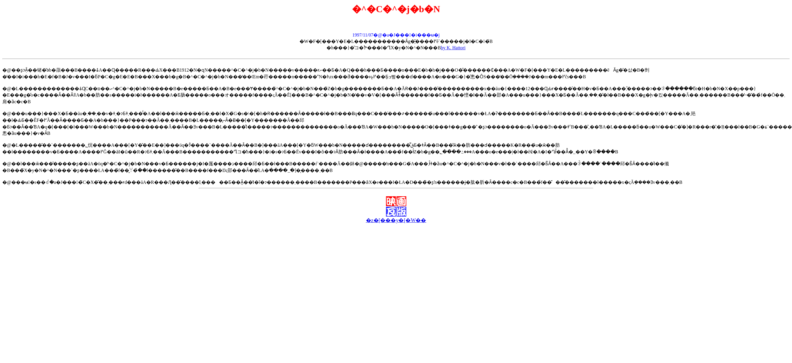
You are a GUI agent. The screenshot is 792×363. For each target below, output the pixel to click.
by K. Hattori (453, 47)
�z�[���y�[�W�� (396, 220)
